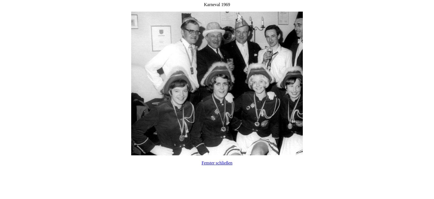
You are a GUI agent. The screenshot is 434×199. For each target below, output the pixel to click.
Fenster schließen (217, 163)
